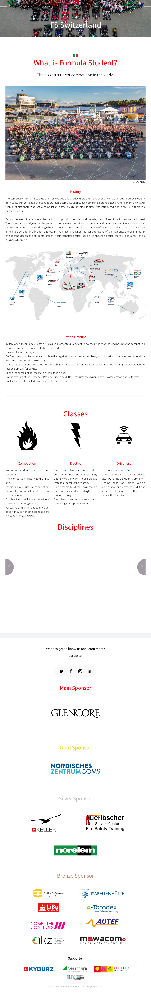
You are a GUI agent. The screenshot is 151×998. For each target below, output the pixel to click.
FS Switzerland (75, 25)
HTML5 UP (97, 986)
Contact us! (75, 655)
